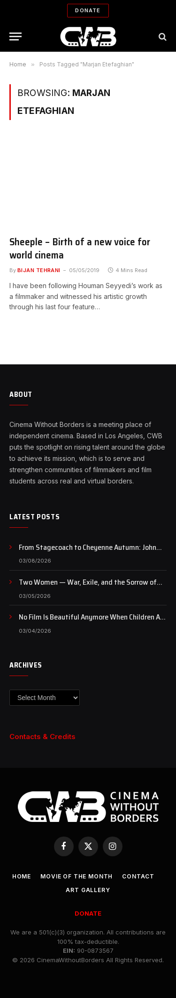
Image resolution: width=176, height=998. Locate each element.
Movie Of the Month (76, 876)
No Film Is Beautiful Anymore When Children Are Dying (92, 622)
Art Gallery (88, 889)
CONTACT (138, 876)
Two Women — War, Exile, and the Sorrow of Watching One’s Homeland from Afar (88, 587)
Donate (87, 10)
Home (21, 876)
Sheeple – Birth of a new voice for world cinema (79, 248)
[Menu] (15, 36)
